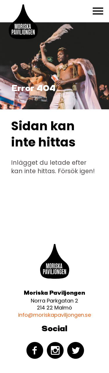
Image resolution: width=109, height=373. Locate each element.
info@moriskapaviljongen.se (54, 314)
